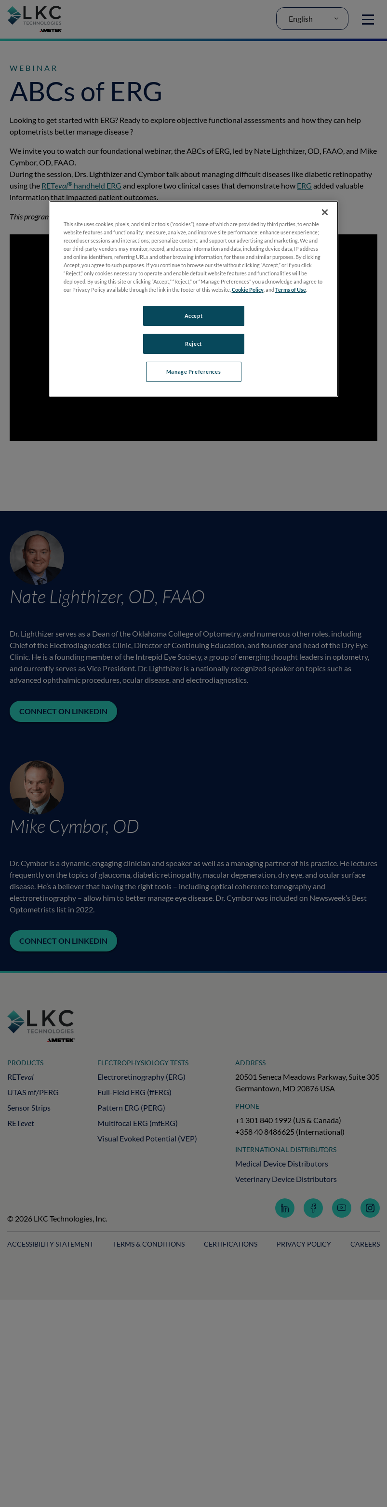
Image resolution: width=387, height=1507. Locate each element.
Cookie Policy (248, 289)
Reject (193, 343)
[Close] (324, 212)
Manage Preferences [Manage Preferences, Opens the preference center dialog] (193, 371)
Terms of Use (290, 289)
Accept (193, 315)
